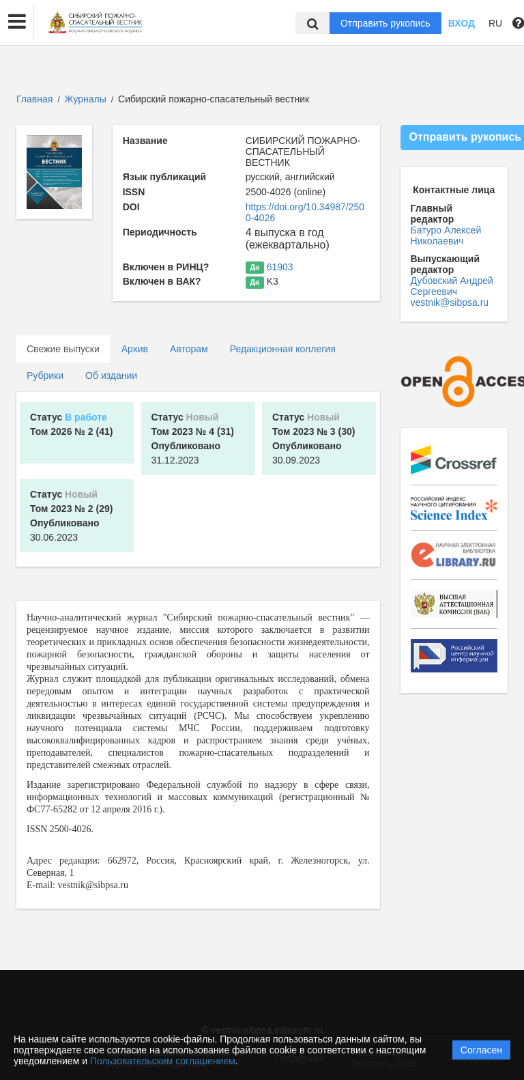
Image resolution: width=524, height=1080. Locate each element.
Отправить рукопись (385, 23)
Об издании (111, 375)
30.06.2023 (71, 516)
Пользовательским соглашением (162, 1060)
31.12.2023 (192, 439)
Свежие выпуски (63, 348)
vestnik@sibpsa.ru (450, 302)
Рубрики (45, 375)
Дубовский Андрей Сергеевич (452, 286)
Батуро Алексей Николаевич (446, 235)
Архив (134, 348)
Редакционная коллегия (283, 348)
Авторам (189, 348)
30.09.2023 (313, 439)
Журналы (85, 99)
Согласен (481, 1050)
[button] (17, 22)
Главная (34, 99)
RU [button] (495, 23)
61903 (280, 266)
